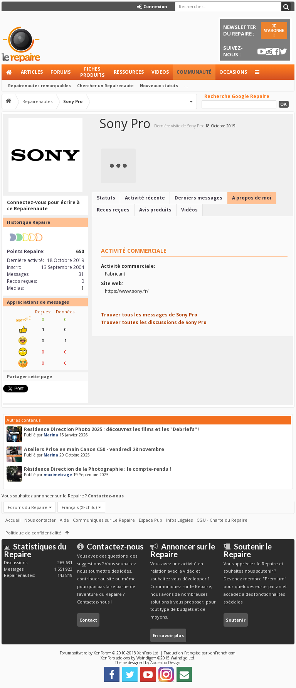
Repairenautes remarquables (39, 85)
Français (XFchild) (79, 507)
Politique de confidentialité (33, 533)
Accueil (9, 72)
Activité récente (145, 197)
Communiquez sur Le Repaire (104, 520)
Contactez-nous (106, 496)
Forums (60, 72)
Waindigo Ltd (182, 658)
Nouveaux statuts (159, 85)
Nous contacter (40, 520)
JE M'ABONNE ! (274, 30)
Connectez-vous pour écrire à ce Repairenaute (43, 205)
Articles (32, 72)
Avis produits (155, 209)
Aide (64, 520)
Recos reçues (113, 209)
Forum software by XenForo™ (110, 653)
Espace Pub (150, 520)
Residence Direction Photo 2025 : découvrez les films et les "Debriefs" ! (112, 429)
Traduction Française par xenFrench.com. (200, 653)
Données (65, 311)
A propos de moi (251, 197)
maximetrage (58, 474)
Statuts (106, 197)
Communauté (194, 72)
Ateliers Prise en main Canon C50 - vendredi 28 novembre (94, 449)
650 (80, 251)
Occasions (233, 72)
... (186, 85)
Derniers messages (198, 197)
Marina (51, 435)
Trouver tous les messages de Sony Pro (149, 314)
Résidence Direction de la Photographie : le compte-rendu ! (97, 469)
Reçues (42, 311)
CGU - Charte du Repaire (222, 520)
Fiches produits (92, 72)
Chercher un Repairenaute (105, 85)
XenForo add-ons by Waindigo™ (128, 658)
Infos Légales (179, 520)
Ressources (129, 72)
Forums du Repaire (27, 507)
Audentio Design (165, 662)
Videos (160, 72)
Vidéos (189, 209)
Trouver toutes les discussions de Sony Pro (154, 322)
